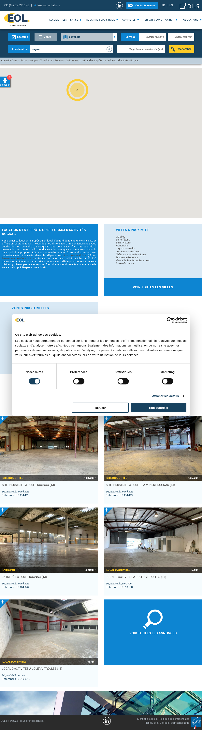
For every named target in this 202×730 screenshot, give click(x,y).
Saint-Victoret (123, 242)
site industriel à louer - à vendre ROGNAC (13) (140, 485)
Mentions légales (147, 718)
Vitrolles (120, 236)
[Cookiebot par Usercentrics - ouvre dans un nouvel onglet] (169, 320)
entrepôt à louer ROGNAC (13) (24, 577)
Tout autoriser (158, 407)
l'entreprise (70, 20)
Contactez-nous (145, 5)
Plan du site (151, 722)
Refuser (100, 407)
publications (190, 20)
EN (171, 5)
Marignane (122, 245)
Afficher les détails (165, 395)
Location (22, 36)
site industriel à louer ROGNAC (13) (28, 485)
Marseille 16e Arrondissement (133, 260)
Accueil (54, 20)
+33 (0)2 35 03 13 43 (16, 5)
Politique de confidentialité (174, 718)
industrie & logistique (100, 20)
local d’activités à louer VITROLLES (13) (136, 577)
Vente (47, 36)
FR (163, 5)
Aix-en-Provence (125, 263)
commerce (129, 20)
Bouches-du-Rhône (75, 255)
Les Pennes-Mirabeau (128, 251)
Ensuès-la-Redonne (127, 257)
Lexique (164, 722)
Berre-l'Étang (123, 239)
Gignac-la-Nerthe (125, 248)
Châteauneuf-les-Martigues (131, 254)
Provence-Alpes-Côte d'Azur (18, 258)
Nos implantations (48, 5)
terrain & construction (158, 20)
